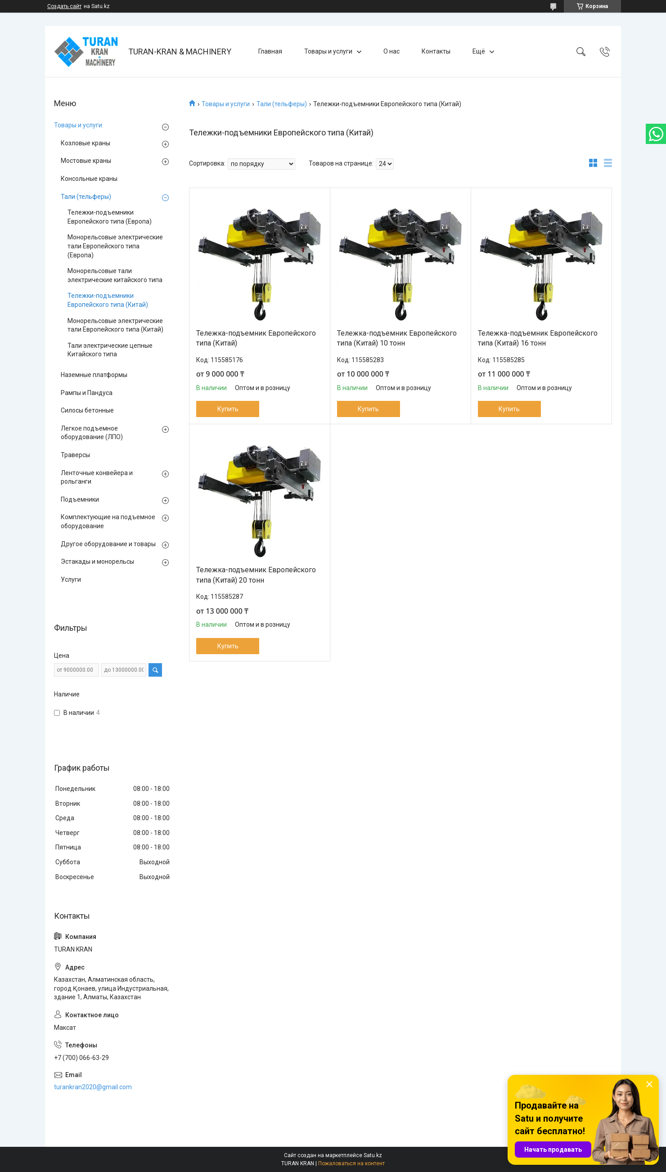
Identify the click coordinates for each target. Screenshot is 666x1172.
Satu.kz (373, 1155)
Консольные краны (89, 178)
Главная (270, 51)
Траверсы (75, 454)
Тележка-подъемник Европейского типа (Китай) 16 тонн (538, 338)
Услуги (71, 579)
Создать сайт (64, 6)
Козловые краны (85, 143)
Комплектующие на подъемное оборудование (108, 521)
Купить (227, 409)
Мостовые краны (86, 160)
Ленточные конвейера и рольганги (97, 477)
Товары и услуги (328, 51)
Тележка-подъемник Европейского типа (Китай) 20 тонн (256, 575)
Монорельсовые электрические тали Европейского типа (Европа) (115, 246)
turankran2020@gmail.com (93, 1087)
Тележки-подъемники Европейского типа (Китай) (108, 300)
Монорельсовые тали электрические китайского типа (115, 275)
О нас (391, 51)
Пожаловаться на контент (351, 1163)
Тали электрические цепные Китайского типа (110, 350)
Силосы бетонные (87, 410)
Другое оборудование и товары (108, 544)
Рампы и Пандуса (86, 392)
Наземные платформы (94, 374)
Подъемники (80, 499)
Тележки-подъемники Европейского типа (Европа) (110, 217)
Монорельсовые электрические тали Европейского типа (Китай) (115, 325)
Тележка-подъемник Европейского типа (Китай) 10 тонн (397, 338)
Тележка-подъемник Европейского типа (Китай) (256, 338)
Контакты (436, 51)
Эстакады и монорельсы (97, 561)
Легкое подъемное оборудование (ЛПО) (92, 433)
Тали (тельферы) (281, 104)
